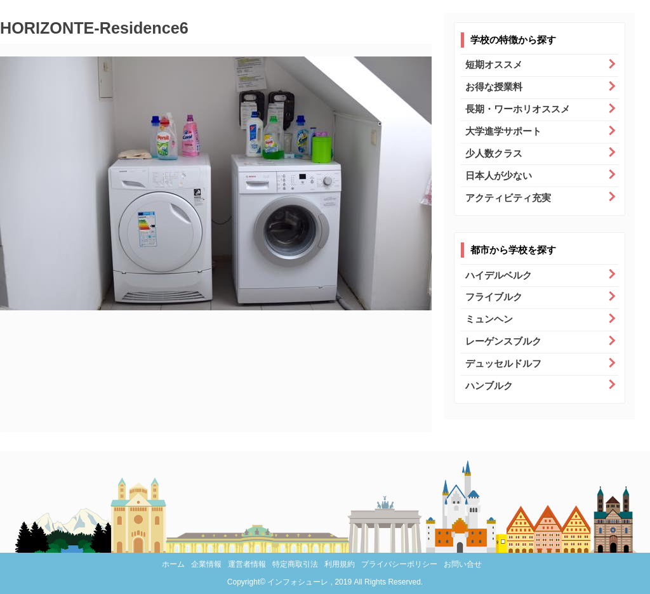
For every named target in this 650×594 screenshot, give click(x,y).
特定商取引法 (295, 564)
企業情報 (206, 564)
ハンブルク (489, 385)
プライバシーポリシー (399, 564)
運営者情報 (247, 564)
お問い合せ (463, 564)
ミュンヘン (489, 319)
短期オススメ (493, 64)
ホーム (173, 564)
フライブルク (493, 296)
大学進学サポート (503, 131)
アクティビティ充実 (508, 197)
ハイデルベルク (498, 275)
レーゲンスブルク (503, 341)
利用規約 (339, 564)
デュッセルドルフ (503, 363)
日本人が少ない (498, 175)
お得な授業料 (493, 86)
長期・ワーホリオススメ (517, 108)
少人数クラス (493, 153)
